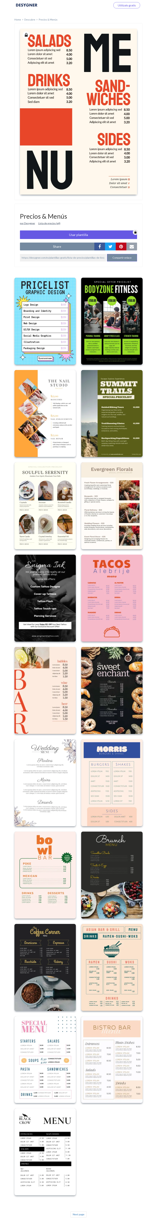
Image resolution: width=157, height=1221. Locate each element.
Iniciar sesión (99, 5)
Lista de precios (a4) (49, 223)
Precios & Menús (48, 19)
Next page (78, 1214)
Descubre (29, 19)
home (17, 19)
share (57, 246)
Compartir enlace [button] (122, 257)
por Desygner (27, 223)
